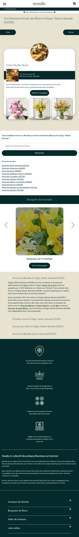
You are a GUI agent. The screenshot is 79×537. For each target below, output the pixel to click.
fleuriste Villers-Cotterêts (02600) (17, 182)
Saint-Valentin (43, 306)
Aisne (25, 285)
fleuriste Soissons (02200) (13, 168)
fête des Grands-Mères (18, 308)
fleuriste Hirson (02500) (12, 185)
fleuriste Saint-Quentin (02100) (15, 165)
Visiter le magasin (39, 93)
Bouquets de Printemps (39, 258)
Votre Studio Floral (17, 65)
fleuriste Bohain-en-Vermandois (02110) (19, 187)
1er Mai (55, 306)
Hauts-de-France (49, 285)
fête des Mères (27, 306)
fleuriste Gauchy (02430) (13, 190)
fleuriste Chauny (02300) (13, 179)
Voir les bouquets (39, 265)
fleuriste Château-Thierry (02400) (17, 174)
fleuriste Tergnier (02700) (13, 176)
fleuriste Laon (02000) (11, 171)
